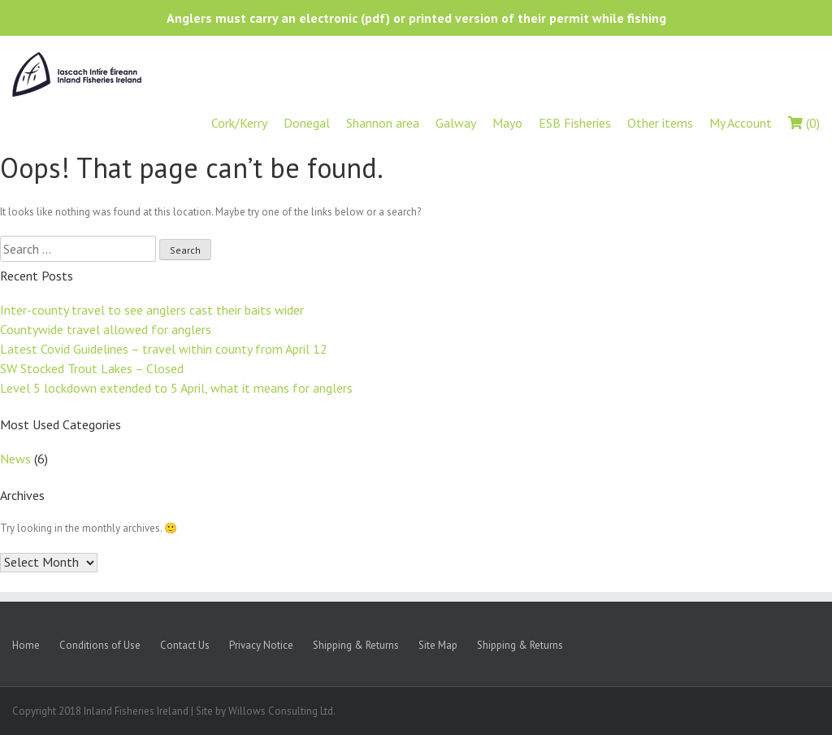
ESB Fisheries (575, 123)
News (15, 458)
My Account (740, 123)
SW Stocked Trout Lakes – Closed (92, 368)
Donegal (307, 123)
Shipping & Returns (356, 645)
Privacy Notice (261, 645)
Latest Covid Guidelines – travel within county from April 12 (163, 349)
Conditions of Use (100, 645)
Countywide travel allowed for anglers (105, 329)
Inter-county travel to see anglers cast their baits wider (152, 310)
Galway (456, 123)
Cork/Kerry (239, 123)
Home (26, 645)
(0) (804, 123)
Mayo (507, 123)
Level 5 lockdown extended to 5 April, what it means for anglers (176, 388)
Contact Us (185, 645)
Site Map (437, 645)
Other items (660, 123)
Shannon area (382, 123)
